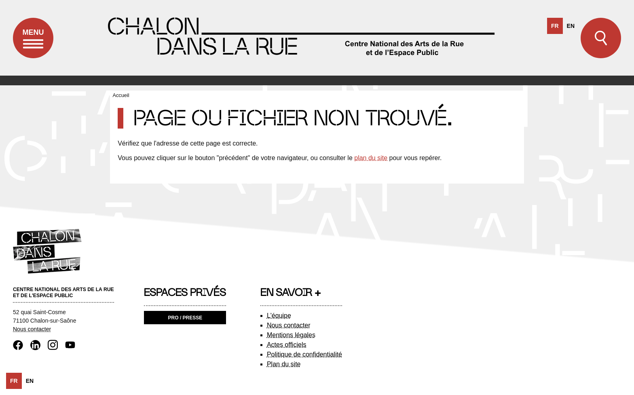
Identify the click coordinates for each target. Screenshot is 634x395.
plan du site (370, 157)
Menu (33, 43)
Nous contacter (32, 329)
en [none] (571, 26)
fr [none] (555, 26)
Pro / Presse (185, 318)
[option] (571, 26)
